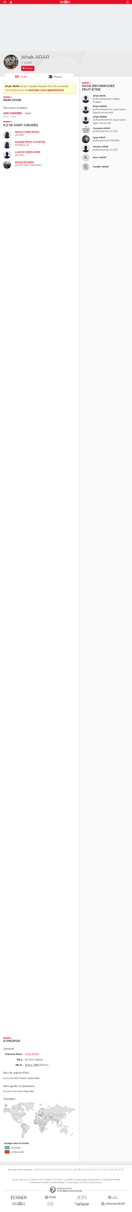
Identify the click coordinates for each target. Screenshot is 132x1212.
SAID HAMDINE (12, 113)
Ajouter (29, 68)
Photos (57, 76)
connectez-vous (14, 90)
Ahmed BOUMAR (24, 162)
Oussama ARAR (101, 128)
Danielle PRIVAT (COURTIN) (30, 142)
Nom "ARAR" (100, 157)
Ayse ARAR (99, 137)
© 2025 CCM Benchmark (91, 1182)
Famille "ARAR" (101, 166)
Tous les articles (80, 1180)
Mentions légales (58, 1182)
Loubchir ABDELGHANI (27, 152)
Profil (23, 76)
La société (68, 1180)
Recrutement (94, 1180)
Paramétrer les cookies (39, 1182)
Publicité (48, 1180)
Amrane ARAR (100, 146)
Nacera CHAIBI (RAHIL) (27, 132)
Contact (34, 1180)
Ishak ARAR (99, 95)
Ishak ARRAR (100, 106)
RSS (41, 1180)
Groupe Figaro (72, 1182)
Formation (58, 1180)
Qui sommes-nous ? (20, 1180)
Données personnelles (111, 1180)
